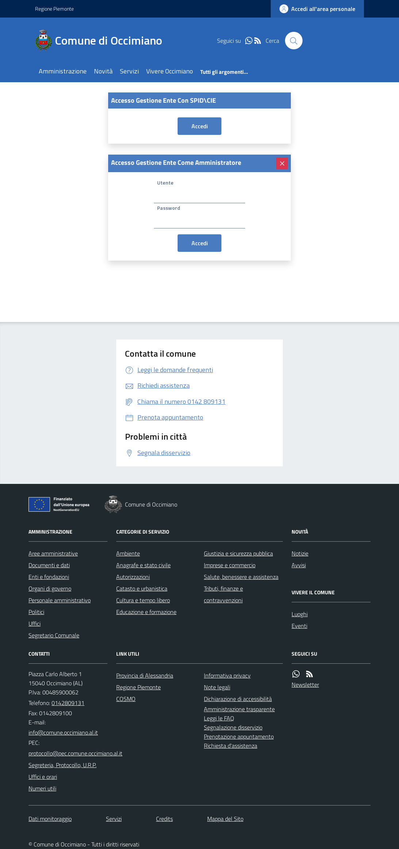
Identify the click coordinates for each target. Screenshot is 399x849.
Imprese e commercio (229, 565)
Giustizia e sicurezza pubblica (238, 553)
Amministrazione (63, 71)
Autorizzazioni (133, 576)
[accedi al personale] (317, 9)
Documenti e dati (49, 565)
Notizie (300, 553)
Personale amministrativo (59, 600)
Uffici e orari (42, 776)
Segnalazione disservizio (233, 727)
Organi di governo (49, 588)
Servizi (129, 71)
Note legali (217, 687)
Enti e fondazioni (48, 576)
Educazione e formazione (146, 611)
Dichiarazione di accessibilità (238, 698)
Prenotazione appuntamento (239, 736)
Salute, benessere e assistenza (241, 576)
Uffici (34, 623)
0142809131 (68, 702)
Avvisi (299, 565)
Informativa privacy (227, 675)
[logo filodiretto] (337, 40)
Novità (103, 71)
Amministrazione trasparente (239, 709)
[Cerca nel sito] (294, 40)
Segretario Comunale (53, 635)
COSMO (126, 698)
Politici (36, 611)
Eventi (299, 625)
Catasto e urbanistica (141, 588)
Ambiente (128, 553)
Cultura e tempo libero (143, 600)
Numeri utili (42, 788)
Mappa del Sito (225, 818)
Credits (164, 818)
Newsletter (305, 684)
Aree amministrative (53, 553)
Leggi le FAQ (219, 718)
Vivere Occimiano (169, 71)
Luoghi (300, 614)
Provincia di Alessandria (144, 675)
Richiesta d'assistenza (230, 745)
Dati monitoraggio (50, 818)
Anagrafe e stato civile (143, 565)
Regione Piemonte (54, 8)
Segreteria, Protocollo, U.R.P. (62, 765)
